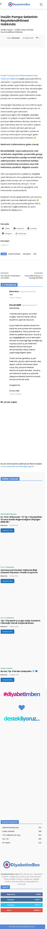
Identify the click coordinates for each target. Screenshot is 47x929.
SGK (34, 254)
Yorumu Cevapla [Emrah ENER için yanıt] (15, 394)
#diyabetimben (21, 694)
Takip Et (37, 900)
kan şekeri (27, 254)
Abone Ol (37, 910)
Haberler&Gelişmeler (9, 514)
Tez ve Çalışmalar (7, 567)
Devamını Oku (7, 530)
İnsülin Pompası (7, 30)
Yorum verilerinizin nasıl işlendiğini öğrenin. (17, 466)
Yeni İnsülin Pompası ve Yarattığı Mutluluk (34, 277)
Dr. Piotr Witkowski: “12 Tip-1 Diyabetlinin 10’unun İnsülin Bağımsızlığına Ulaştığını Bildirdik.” (21, 519)
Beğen (38, 894)
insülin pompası (14, 254)
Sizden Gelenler (7, 668)
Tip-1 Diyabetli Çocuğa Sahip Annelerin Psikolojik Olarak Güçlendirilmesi (20, 622)
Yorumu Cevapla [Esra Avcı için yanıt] (15, 298)
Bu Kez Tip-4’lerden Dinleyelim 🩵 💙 (19, 671)
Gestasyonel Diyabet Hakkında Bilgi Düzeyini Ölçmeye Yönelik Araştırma (19, 571)
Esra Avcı (16, 38)
